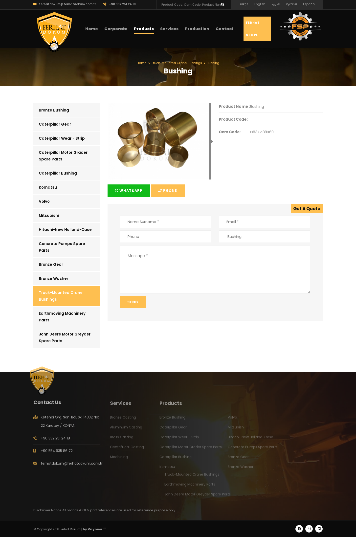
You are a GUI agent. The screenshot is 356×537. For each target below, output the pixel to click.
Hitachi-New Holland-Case (65, 229)
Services (169, 29)
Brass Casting (121, 439)
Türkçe (243, 4)
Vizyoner (95, 529)
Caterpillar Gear (55, 124)
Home (91, 29)
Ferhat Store (253, 29)
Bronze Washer (53, 278)
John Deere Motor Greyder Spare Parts (64, 337)
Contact (225, 29)
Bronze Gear (51, 264)
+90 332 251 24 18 (119, 4)
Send (132, 302)
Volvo (44, 201)
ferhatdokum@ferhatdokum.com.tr (64, 4)
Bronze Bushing (54, 110)
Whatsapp (128, 190)
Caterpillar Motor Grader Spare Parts (63, 156)
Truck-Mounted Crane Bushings (61, 296)
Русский (291, 4)
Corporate (116, 29)
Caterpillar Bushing (58, 173)
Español (309, 4)
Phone (167, 190)
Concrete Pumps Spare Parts (62, 247)
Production (197, 29)
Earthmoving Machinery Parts (62, 317)
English (259, 4)
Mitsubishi (49, 215)
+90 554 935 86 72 (57, 453)
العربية (275, 4)
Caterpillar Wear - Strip (62, 138)
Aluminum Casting (126, 429)
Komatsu (48, 187)
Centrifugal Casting (127, 449)
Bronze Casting (123, 419)
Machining (119, 459)
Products (144, 29)
